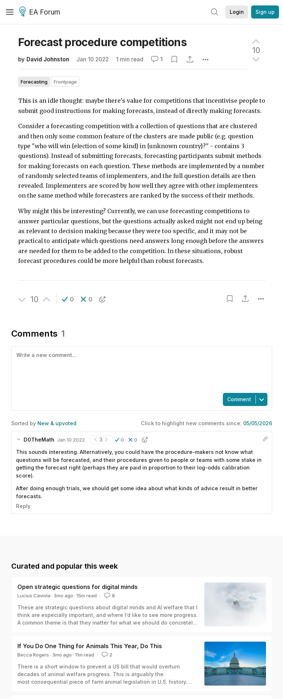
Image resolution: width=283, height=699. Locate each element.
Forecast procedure (102, 42)
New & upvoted (56, 423)
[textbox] (140, 369)
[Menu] (9, 12)
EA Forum (40, 12)
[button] (68, 299)
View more (24, 587)
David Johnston (47, 59)
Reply (23, 506)
